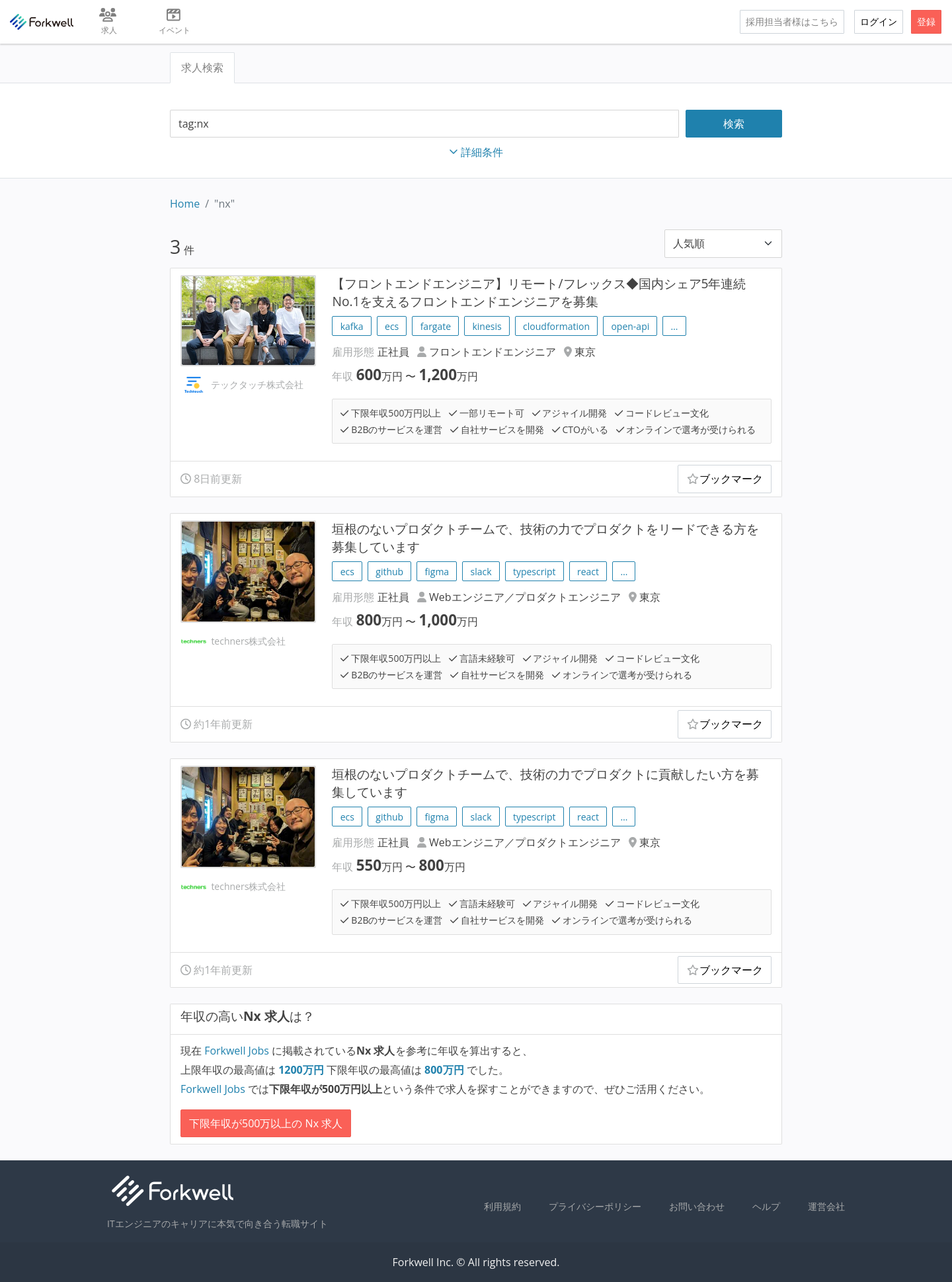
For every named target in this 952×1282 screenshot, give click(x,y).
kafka (352, 326)
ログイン (878, 21)
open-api (630, 326)
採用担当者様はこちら (792, 21)
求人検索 (202, 67)
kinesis (486, 326)
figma (437, 571)
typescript (534, 571)
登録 (926, 21)
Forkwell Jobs (236, 1050)
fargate (435, 326)
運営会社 (826, 1206)
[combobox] (424, 124)
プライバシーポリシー (595, 1206)
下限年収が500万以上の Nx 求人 (265, 1123)
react (588, 571)
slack (481, 571)
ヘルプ (766, 1206)
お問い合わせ (697, 1206)
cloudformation (556, 326)
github (389, 571)
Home (185, 203)
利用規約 (502, 1206)
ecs (392, 326)
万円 (302, 1069)
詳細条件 (476, 152)
